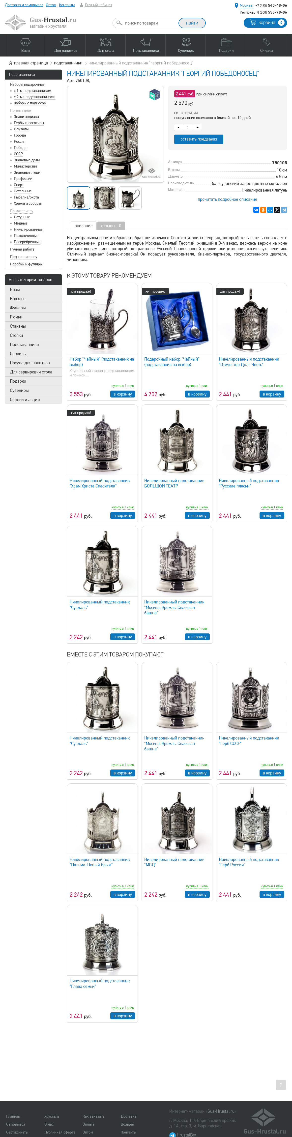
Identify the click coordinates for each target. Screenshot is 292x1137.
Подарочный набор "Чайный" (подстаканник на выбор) (172, 361)
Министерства (25, 166)
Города (20, 135)
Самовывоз (15, 1124)
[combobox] (150, 23)
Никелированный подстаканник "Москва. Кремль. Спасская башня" (174, 607)
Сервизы (18, 353)
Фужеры (18, 308)
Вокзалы (21, 129)
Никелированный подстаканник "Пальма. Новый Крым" (100, 862)
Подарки (18, 381)
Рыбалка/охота (26, 197)
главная (31, 63)
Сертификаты (17, 1132)
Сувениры (19, 390)
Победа (20, 147)
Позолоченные (26, 235)
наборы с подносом (30, 103)
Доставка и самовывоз (24, 4)
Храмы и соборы (27, 203)
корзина (272, 22)
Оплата (88, 1124)
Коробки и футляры (26, 264)
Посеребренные (27, 241)
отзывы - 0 (111, 225)
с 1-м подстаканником (32, 90)
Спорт (19, 184)
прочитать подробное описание (227, 199)
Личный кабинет (98, 4)
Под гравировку (23, 256)
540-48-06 (271, 5)
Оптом (51, 4)
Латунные (22, 217)
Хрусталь (51, 1116)
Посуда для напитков (30, 363)
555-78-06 (272, 12)
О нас (49, 1124)
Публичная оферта (59, 1132)
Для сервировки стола (31, 372)
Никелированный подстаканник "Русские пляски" (249, 483)
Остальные (23, 191)
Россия (20, 141)
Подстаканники (22, 74)
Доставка (129, 1116)
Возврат (127, 1124)
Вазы (15, 289)
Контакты (67, 4)
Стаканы (18, 326)
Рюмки (16, 317)
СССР (18, 153)
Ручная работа (22, 249)
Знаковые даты (27, 160)
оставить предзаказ (198, 139)
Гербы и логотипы (29, 122)
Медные (21, 223)
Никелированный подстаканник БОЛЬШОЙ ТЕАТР (174, 483)
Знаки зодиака (26, 116)
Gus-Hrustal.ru (220, 1111)
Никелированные (28, 229)
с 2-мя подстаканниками (34, 96)
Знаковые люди (27, 172)
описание (84, 225)
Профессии (23, 178)
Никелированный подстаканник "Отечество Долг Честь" (249, 361)
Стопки (16, 335)
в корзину (123, 394)
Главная (13, 1116)
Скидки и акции (25, 399)
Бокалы (17, 298)
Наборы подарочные (27, 84)
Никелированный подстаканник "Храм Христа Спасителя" (100, 483)
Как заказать (93, 1116)
